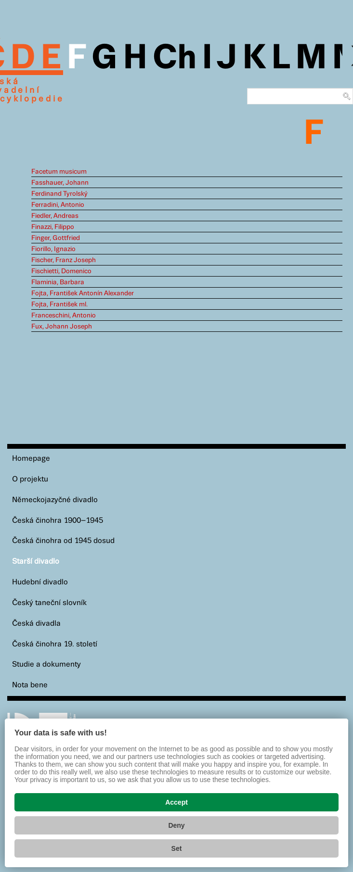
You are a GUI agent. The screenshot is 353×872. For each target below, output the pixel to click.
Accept (176, 802)
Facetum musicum (59, 171)
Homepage (31, 459)
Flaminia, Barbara (57, 282)
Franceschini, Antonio (63, 315)
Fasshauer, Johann (60, 182)
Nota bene (30, 685)
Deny (176, 825)
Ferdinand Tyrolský (59, 193)
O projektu (30, 479)
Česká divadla (36, 623)
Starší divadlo (35, 561)
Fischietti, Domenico (61, 271)
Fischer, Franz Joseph (63, 260)
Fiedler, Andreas (54, 216)
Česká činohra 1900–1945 (57, 521)
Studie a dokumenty (46, 664)
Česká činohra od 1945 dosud (63, 541)
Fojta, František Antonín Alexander (82, 293)
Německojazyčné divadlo (55, 500)
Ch (174, 58)
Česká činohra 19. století (54, 644)
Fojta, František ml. (59, 304)
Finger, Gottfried (55, 238)
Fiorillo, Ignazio (53, 249)
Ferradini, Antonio (57, 205)
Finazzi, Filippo (52, 227)
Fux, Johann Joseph (61, 326)
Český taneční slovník (49, 603)
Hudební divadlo (40, 582)
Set (176, 848)
